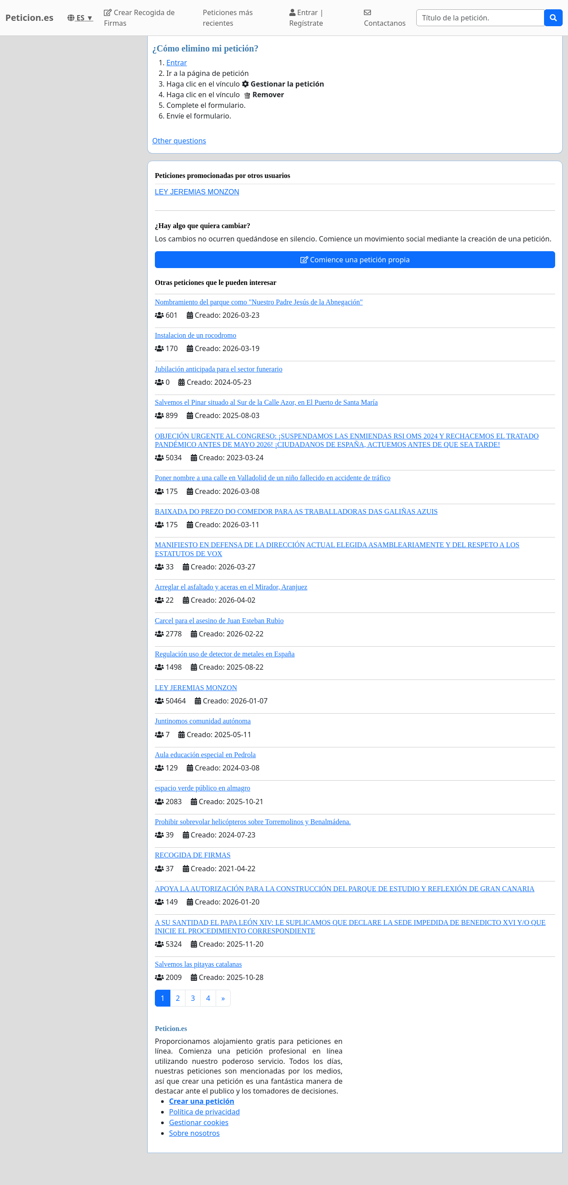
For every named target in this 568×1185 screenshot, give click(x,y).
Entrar (176, 62)
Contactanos (385, 18)
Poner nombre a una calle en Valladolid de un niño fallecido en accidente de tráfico (272, 478)
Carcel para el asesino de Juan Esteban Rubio (219, 620)
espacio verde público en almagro (202, 788)
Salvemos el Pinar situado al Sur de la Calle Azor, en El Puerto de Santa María (266, 402)
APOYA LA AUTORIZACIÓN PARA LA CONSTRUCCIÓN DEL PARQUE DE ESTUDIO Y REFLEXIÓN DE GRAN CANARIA (344, 889)
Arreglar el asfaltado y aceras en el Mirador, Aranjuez (231, 587)
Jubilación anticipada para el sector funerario (218, 369)
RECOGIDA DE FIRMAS (193, 855)
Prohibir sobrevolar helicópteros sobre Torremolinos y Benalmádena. (253, 822)
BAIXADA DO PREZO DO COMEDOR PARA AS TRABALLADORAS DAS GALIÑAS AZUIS (296, 511)
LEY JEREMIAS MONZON (197, 192)
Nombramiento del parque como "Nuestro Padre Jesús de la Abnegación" (259, 302)
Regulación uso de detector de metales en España (225, 654)
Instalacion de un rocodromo (196, 335)
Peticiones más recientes (227, 18)
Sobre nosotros (194, 1133)
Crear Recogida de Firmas (139, 18)
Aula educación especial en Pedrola (205, 754)
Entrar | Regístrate (306, 18)
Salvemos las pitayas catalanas (198, 964)
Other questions (179, 141)
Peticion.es (29, 18)
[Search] (480, 17)
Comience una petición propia (355, 260)
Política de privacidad (204, 1112)
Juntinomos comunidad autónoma (203, 721)
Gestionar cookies (199, 1122)
